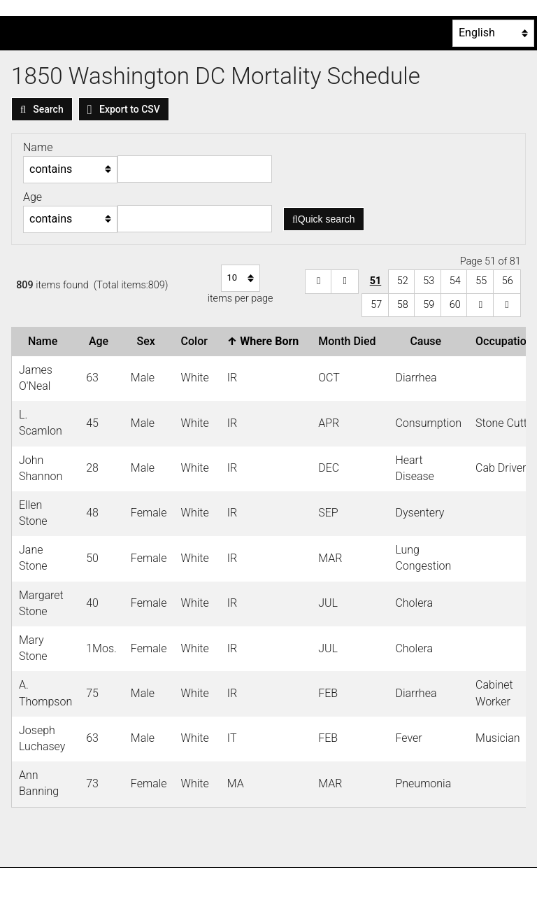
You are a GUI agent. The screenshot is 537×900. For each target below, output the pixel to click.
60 (455, 305)
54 (455, 281)
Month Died (349, 341)
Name (45, 341)
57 (376, 305)
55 (481, 281)
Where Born (265, 341)
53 (428, 281)
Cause (428, 341)
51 (376, 281)
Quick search (323, 219)
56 (507, 281)
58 (402, 305)
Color (197, 341)
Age (101, 341)
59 (428, 305)
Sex (149, 341)
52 (402, 281)
